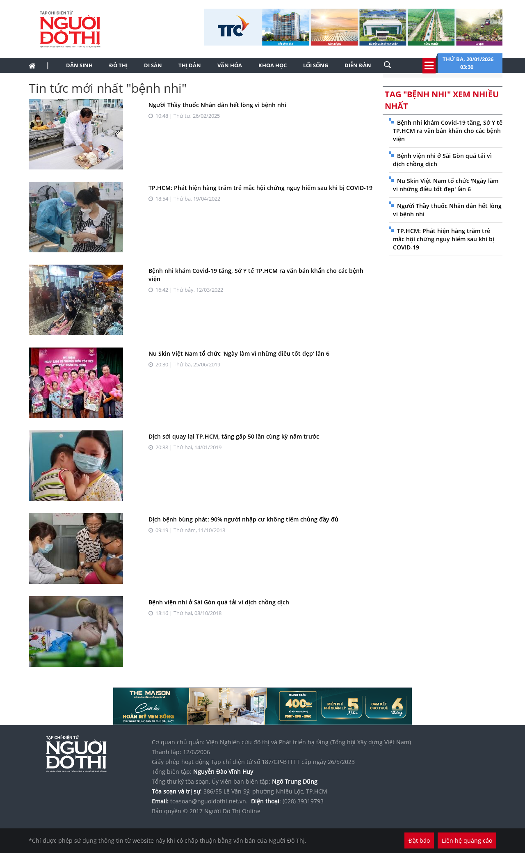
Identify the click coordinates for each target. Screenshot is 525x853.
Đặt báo (419, 840)
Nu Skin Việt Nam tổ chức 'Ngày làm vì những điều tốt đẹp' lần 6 (238, 353)
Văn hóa (229, 65)
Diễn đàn (358, 65)
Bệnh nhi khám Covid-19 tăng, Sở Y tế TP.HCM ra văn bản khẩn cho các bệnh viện (447, 131)
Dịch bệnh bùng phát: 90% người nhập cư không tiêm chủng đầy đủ (243, 519)
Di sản (153, 65)
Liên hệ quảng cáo (467, 840)
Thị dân (189, 65)
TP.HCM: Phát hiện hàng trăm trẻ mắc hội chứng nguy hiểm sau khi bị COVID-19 (260, 188)
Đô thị (118, 65)
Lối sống (315, 65)
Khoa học (272, 65)
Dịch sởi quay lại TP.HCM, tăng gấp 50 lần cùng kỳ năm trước (233, 436)
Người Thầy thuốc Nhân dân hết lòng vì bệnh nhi (217, 105)
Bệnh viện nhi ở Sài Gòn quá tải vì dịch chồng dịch (218, 602)
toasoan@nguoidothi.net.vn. (209, 801)
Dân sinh (79, 65)
